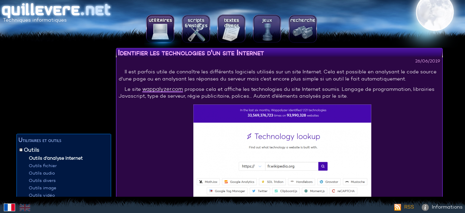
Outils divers (42, 180)
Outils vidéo (42, 195)
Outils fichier (43, 165)
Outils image (42, 188)
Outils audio (42, 173)
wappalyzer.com (162, 89)
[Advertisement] (64, 90)
